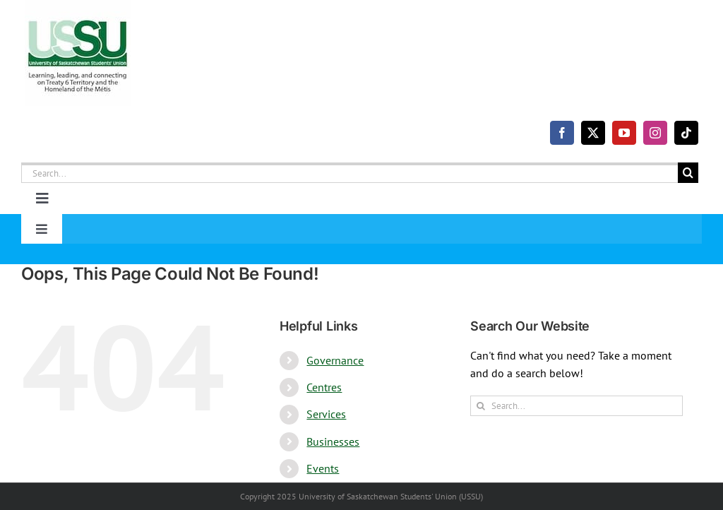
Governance (335, 360)
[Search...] (349, 172)
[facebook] (562, 133)
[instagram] (655, 133)
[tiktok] (686, 133)
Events (322, 468)
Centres (324, 387)
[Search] (688, 172)
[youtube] (624, 133)
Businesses (332, 441)
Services (326, 414)
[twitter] (593, 133)
